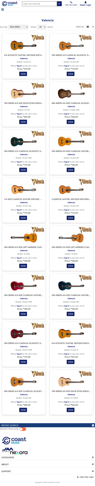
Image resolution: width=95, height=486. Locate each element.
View (23, 73)
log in (19, 65)
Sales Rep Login (87, 477)
